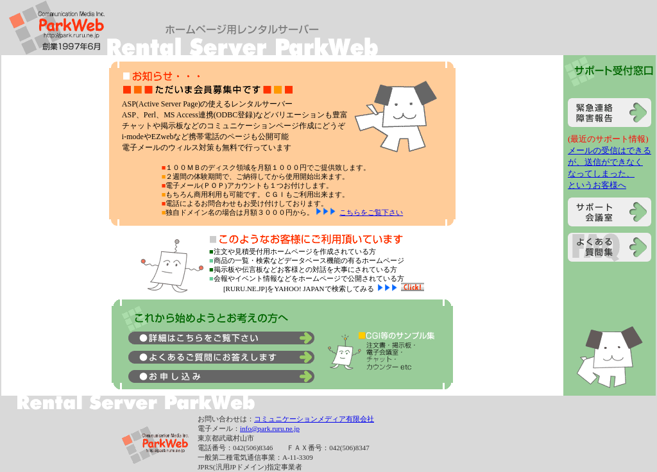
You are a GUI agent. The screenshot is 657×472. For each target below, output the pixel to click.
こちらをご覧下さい (371, 212)
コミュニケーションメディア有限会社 (314, 419)
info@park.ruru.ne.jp (270, 428)
